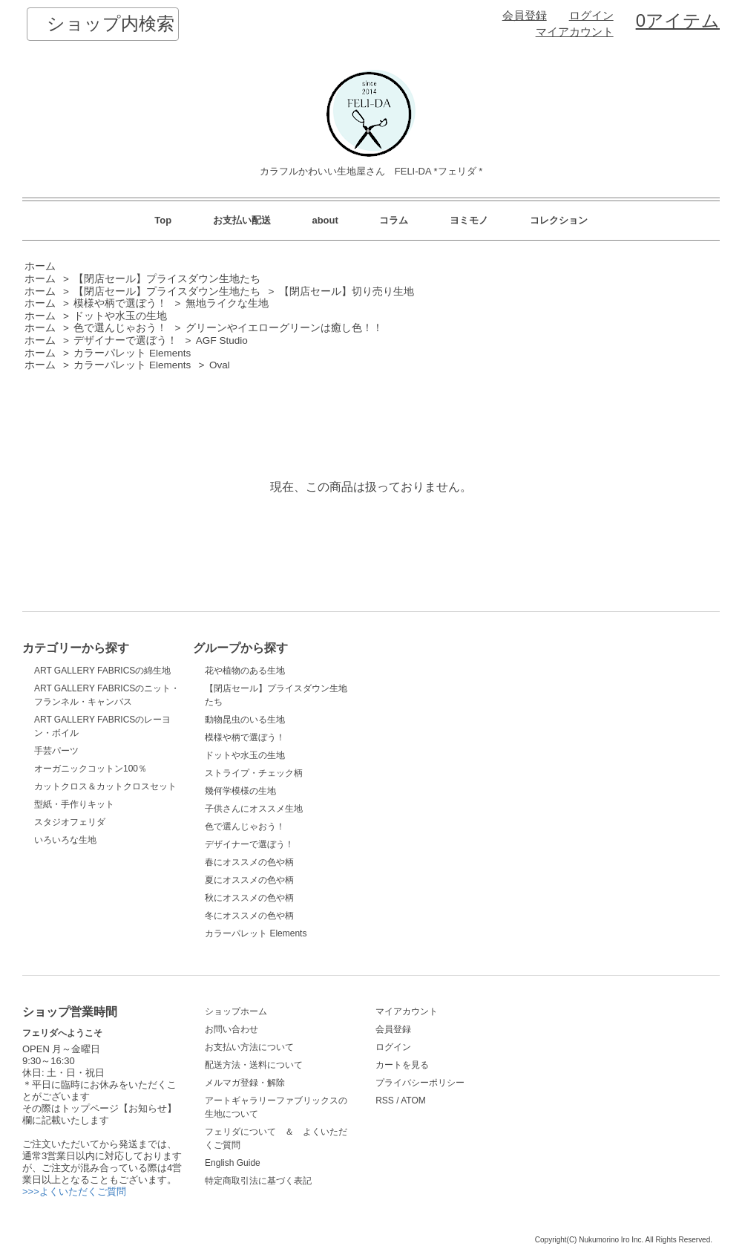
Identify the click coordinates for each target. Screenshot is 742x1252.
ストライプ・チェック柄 (254, 773)
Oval (219, 365)
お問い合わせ (231, 1029)
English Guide (232, 1163)
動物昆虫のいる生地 (245, 719)
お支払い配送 (242, 220)
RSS (384, 1100)
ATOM (413, 1100)
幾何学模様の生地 (240, 791)
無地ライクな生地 (227, 303)
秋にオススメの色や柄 (249, 898)
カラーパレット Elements (132, 353)
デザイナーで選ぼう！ (125, 340)
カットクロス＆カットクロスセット (105, 786)
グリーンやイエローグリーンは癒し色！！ (284, 327)
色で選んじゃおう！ (120, 327)
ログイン (591, 16)
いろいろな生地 (65, 840)
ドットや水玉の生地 (120, 316)
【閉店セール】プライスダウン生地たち (166, 278)
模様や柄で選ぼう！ (120, 303)
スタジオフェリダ (69, 822)
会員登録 (524, 16)
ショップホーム (236, 1011)
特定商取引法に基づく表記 (258, 1181)
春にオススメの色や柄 (249, 862)
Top (162, 220)
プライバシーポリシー (419, 1082)
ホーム (40, 266)
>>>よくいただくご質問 (74, 1191)
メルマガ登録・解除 (245, 1082)
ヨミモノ (469, 220)
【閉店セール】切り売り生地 (346, 291)
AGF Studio (222, 340)
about (325, 220)
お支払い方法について (249, 1047)
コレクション (559, 220)
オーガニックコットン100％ (90, 768)
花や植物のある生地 (245, 670)
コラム (393, 220)
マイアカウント (575, 32)
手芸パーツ (56, 751)
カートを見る (402, 1065)
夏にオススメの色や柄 (249, 880)
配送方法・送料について (254, 1065)
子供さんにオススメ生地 (254, 808)
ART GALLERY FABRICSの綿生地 (102, 670)
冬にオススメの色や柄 (249, 915)
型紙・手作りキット (74, 804)
